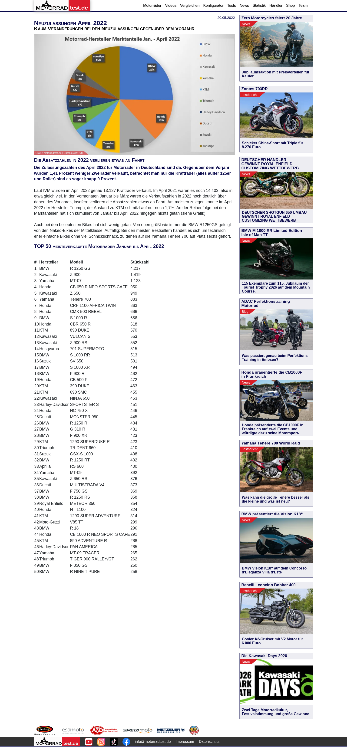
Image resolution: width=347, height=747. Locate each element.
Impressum (185, 742)
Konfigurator (213, 5)
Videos (170, 5)
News (244, 5)
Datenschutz (209, 742)
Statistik (259, 5)
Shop (290, 5)
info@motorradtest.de (153, 742)
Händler (275, 5)
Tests (231, 5)
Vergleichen (190, 5)
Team (302, 5)
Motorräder (152, 5)
